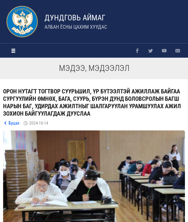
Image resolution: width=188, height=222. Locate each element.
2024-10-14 (38, 123)
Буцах (14, 123)
